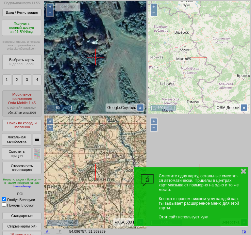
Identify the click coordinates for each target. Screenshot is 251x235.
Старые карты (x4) (21, 226)
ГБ (244, 231)
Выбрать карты (21, 62)
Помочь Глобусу (18, 205)
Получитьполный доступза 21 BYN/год (21, 28)
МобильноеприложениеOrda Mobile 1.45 (22, 103)
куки (204, 217)
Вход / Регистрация (22, 12)
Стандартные (21, 216)
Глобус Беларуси (18, 200)
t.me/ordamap (22, 186)
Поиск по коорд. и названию (22, 125)
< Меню (68, 6)
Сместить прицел (16, 153)
